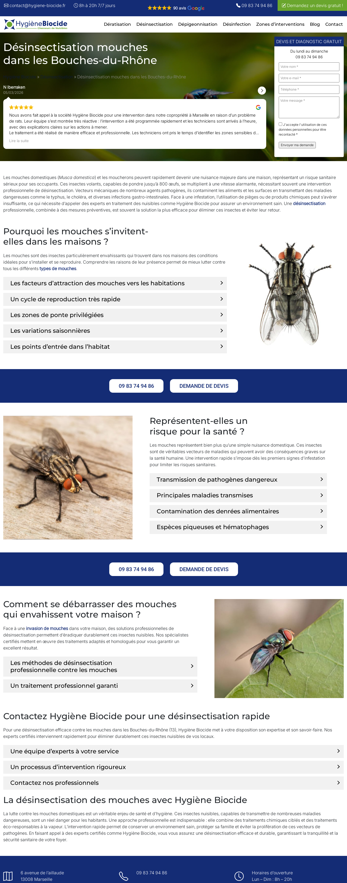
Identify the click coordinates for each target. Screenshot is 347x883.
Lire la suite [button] (19, 141)
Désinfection (237, 24)
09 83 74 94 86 (254, 5)
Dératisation (117, 24)
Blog (315, 24)
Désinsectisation (154, 24)
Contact (334, 24)
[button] (176, 8)
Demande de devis (204, 386)
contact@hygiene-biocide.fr (35, 5)
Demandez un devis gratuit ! (312, 5)
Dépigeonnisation (197, 24)
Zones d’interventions (280, 24)
